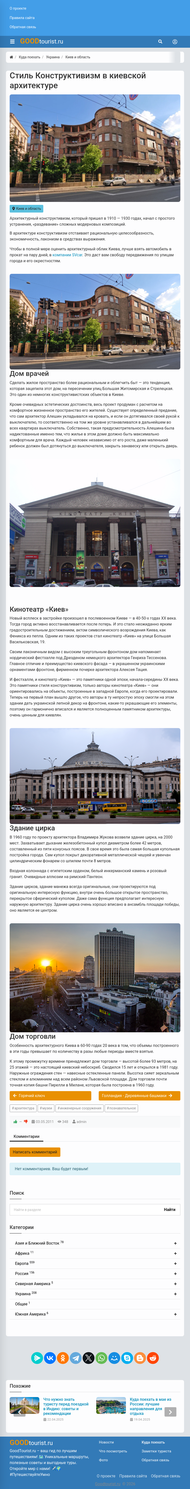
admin (82, 1122)
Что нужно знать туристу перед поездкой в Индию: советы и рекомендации (66, 1406)
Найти (169, 1209)
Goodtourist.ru (107, 1484)
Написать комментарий (35, 1152)
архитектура (24, 1108)
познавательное (122, 1108)
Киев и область (26, 209)
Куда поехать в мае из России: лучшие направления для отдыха (150, 1406)
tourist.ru (41, 41)
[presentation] (19, 1412)
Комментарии (26, 1136)
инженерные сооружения (80, 1108)
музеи (47, 1108)
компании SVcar (67, 255)
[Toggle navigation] (174, 41)
